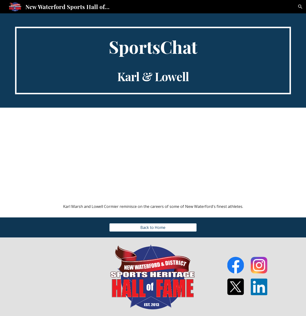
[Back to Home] (152, 227)
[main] (153, 60)
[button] (300, 6)
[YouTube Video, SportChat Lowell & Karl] (153, 151)
